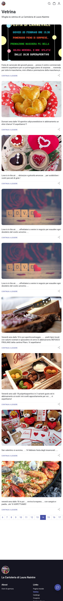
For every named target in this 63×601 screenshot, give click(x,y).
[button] (58, 76)
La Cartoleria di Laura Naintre (18, 577)
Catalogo (36, 595)
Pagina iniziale (38, 589)
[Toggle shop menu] (8, 3)
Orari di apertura (8, 589)
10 (21, 517)
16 (54, 517)
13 (37, 517)
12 (32, 517)
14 (43, 517)
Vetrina (35, 592)
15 (48, 517)
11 (26, 517)
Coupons (36, 598)
